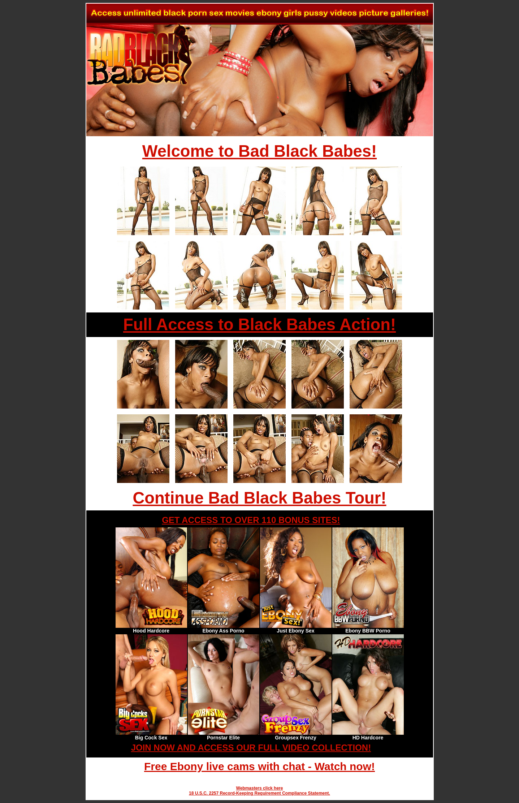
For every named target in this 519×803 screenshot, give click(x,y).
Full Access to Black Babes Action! (259, 324)
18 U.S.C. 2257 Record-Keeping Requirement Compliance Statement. (259, 793)
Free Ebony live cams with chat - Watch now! (259, 766)
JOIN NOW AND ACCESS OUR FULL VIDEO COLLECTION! (251, 747)
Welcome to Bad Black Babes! (259, 151)
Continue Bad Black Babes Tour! (259, 498)
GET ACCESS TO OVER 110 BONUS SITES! (251, 520)
